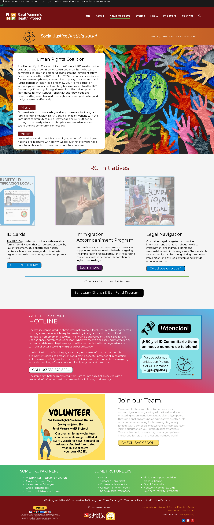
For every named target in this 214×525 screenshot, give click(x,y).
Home (155, 36)
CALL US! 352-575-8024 (51, 370)
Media (190, 507)
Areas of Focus (169, 36)
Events (181, 507)
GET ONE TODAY (24, 265)
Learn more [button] (103, 1)
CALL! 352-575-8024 (166, 268)
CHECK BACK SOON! (138, 443)
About (153, 507)
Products (173, 510)
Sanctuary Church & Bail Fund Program (107, 293)
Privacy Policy (186, 514)
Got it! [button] (3, 4)
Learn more (89, 268)
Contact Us (187, 510)
